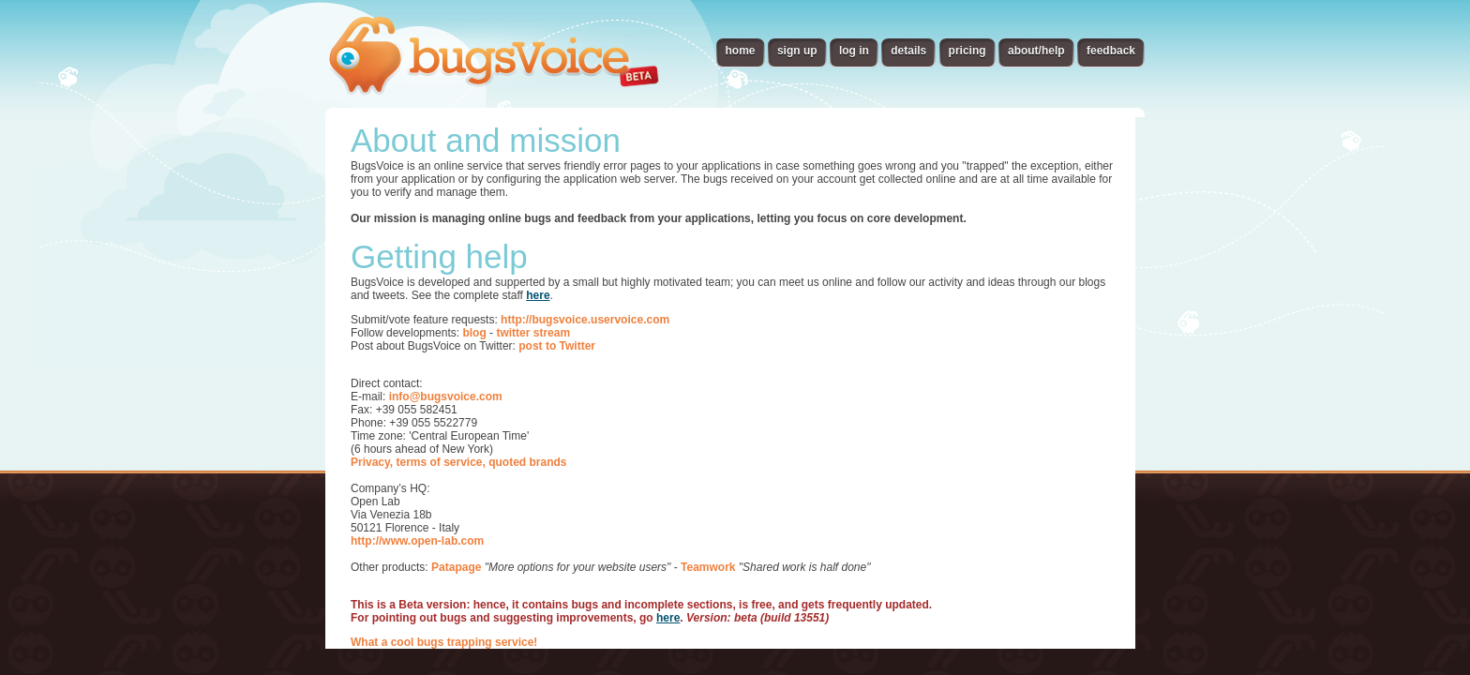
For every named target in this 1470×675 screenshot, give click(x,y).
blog (474, 332)
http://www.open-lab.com (417, 541)
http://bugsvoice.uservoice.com (585, 319)
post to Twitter (556, 345)
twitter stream (533, 332)
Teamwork (708, 567)
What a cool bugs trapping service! (444, 642)
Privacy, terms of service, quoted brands (459, 462)
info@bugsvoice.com (445, 396)
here (537, 295)
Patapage (456, 567)
